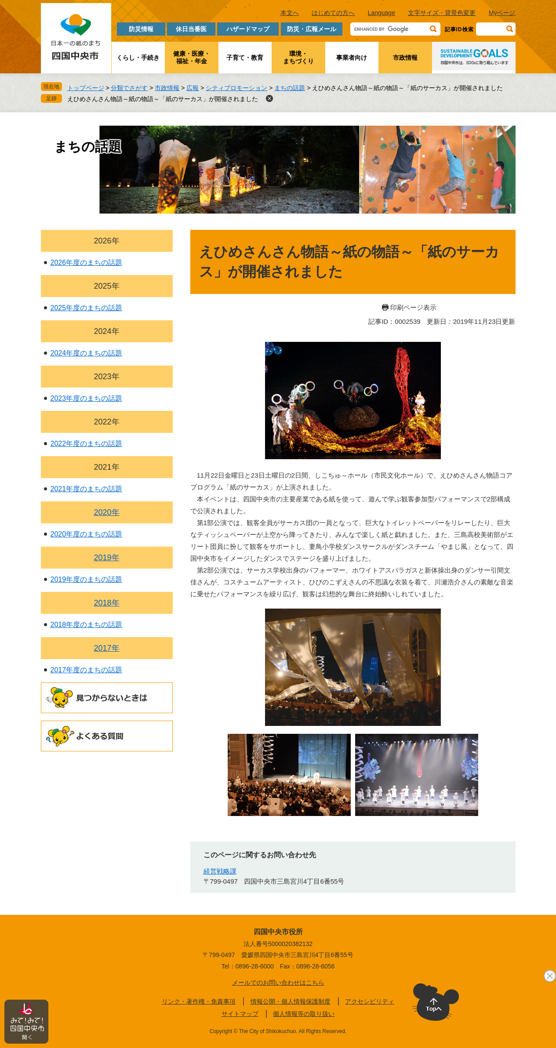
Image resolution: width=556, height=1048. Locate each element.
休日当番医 (191, 29)
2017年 (106, 648)
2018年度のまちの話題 (87, 624)
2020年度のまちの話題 (87, 534)
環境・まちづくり (298, 57)
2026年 (106, 240)
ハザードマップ (247, 29)
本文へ (289, 12)
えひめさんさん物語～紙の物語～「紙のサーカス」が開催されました (162, 98)
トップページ (85, 87)
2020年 (106, 512)
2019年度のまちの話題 (87, 579)
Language (381, 12)
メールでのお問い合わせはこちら (278, 982)
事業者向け (351, 57)
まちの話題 (289, 87)
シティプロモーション (236, 87)
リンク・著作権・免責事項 (199, 1001)
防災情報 (141, 29)
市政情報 (405, 57)
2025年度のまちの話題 (87, 308)
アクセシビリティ (369, 1001)
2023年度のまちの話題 (87, 398)
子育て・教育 (244, 57)
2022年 (106, 421)
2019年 (106, 557)
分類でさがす (129, 87)
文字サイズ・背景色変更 (442, 12)
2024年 (106, 331)
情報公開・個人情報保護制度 (291, 1001)
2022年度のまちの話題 (87, 443)
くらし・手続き (138, 57)
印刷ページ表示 (413, 307)
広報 (192, 87)
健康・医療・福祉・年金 (191, 57)
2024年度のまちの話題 (87, 353)
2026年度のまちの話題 (87, 262)
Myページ (502, 12)
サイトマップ (240, 1013)
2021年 (106, 467)
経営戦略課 (220, 871)
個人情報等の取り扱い (303, 1013)
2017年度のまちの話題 (87, 670)
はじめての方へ (333, 12)
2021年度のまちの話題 (87, 489)
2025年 (106, 286)
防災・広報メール (311, 29)
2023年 (106, 376)
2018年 (106, 602)
